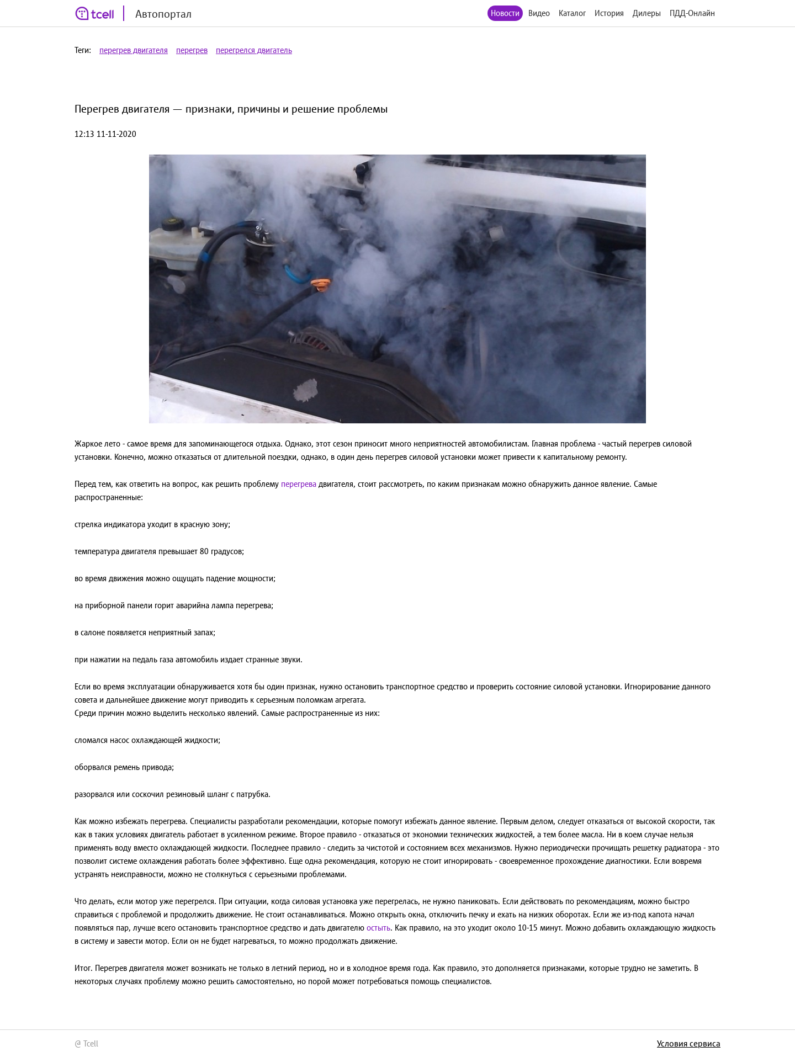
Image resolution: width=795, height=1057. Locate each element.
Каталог (572, 13)
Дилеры (647, 13)
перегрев (192, 50)
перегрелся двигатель (254, 50)
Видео (539, 13)
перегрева (298, 484)
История (609, 13)
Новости (505, 13)
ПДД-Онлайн (692, 13)
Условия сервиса (688, 1043)
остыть (378, 927)
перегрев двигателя (133, 50)
